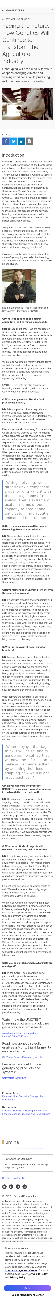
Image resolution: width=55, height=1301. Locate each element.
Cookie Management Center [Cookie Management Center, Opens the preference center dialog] (27, 1295)
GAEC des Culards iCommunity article (22, 1057)
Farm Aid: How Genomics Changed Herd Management (23, 1098)
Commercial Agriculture (14, 1077)
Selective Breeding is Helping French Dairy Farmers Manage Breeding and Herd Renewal (26, 1112)
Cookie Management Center (21, 1270)
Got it (27, 1288)
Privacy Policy (18, 1277)
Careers (6, 1178)
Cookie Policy (40, 1274)
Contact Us (19, 1178)
